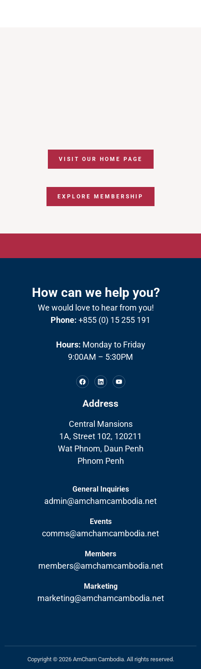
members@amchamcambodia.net (100, 565)
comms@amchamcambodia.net (100, 533)
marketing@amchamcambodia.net (100, 598)
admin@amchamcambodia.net (100, 501)
